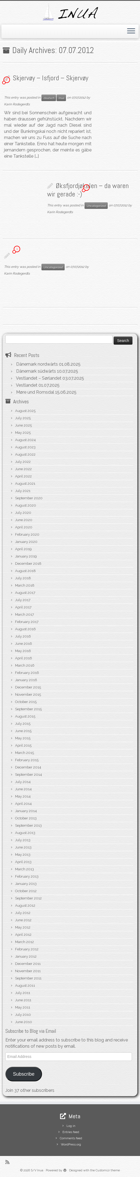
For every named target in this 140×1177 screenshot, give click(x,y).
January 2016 (26, 680)
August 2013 (25, 833)
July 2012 (22, 913)
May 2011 (22, 1007)
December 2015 (28, 687)
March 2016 (24, 665)
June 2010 (23, 1022)
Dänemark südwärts (36, 371)
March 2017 (24, 614)
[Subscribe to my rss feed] (9, 1162)
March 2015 (24, 753)
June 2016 (23, 644)
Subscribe (23, 1074)
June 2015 (23, 731)
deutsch (48, 97)
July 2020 (23, 513)
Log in (70, 1126)
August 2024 (25, 440)
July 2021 (22, 491)
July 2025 (23, 418)
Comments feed (71, 1138)
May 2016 (23, 651)
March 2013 (24, 869)
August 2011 (25, 986)
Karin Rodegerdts (17, 104)
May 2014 (23, 796)
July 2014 (23, 782)
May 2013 (22, 855)
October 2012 (26, 891)
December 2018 (28, 564)
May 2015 (22, 738)
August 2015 (25, 716)
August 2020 (25, 505)
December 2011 (28, 964)
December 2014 (28, 767)
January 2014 (26, 811)
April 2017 (23, 607)
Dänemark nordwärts (37, 364)
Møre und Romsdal (35, 392)
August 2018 (25, 571)
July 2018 (23, 578)
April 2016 (23, 658)
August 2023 (25, 447)
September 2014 (28, 775)
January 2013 (26, 884)
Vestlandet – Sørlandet (38, 378)
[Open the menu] (131, 31)
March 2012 (24, 942)
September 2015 (28, 709)
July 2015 (22, 724)
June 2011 (23, 1000)
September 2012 (28, 898)
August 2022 (25, 454)
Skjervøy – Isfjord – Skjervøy (50, 78)
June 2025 (23, 425)
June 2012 (23, 920)
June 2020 (23, 520)
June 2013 (23, 847)
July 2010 (23, 1015)
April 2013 (23, 862)
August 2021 (25, 484)
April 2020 (23, 527)
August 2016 (25, 629)
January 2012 (26, 956)
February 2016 (27, 673)
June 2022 (23, 469)
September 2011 (28, 978)
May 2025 (23, 433)
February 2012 (26, 949)
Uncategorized (96, 205)
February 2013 (26, 876)
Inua (61, 97)
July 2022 (23, 462)
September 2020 (29, 498)
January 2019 (26, 556)
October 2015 (26, 702)
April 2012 (23, 935)
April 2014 (23, 804)
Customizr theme (108, 1170)
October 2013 (26, 818)
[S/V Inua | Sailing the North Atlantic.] (70, 12)
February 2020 (27, 534)
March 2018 (24, 585)
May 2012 (22, 927)
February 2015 (26, 760)
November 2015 (28, 695)
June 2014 (23, 789)
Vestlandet (26, 385)
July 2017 (22, 600)
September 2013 (28, 825)
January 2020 (26, 542)
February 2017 (26, 622)
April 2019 (23, 549)
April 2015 (23, 745)
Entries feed (70, 1132)
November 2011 (28, 971)
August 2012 (25, 905)
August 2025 (25, 411)
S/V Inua (37, 1170)
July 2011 (22, 993)
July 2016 (23, 636)
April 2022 (23, 476)
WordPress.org (71, 1144)
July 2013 (22, 840)
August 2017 (25, 593)
